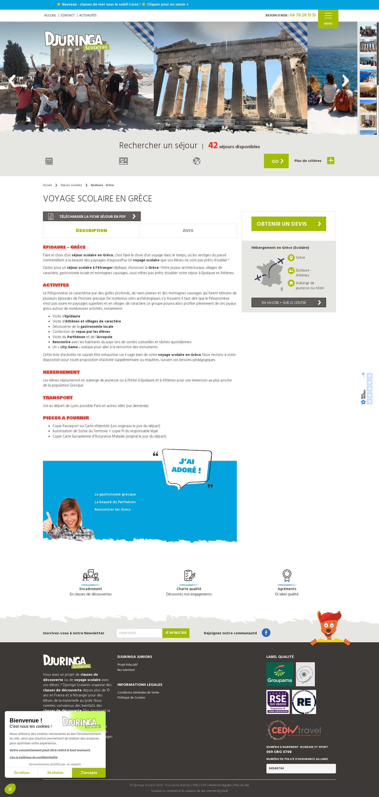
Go (277, 162)
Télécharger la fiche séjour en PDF (91, 216)
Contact (68, 15)
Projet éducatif (127, 664)
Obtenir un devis (289, 224)
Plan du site (241, 785)
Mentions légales (220, 785)
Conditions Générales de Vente (138, 692)
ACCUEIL (50, 15)
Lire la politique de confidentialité (34, 757)
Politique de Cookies (131, 697)
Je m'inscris (176, 633)
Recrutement (126, 670)
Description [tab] (91, 230)
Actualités (88, 15)
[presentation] (12, 80)
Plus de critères (314, 160)
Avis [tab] (188, 230)
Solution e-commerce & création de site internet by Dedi (189, 791)
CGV (204, 785)
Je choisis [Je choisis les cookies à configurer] (55, 773)
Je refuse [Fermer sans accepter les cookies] (21, 773)
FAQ (195, 785)
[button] (368, 30)
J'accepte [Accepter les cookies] (89, 773)
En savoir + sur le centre (291, 303)
